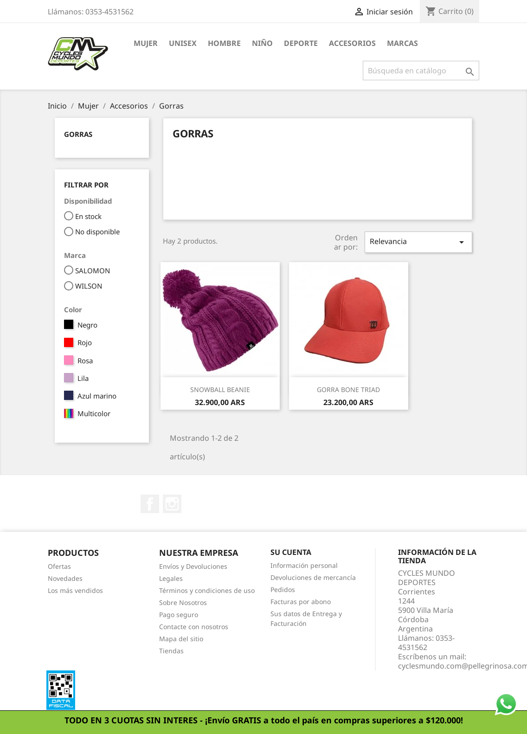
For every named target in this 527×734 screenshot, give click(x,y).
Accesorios (352, 43)
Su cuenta (290, 552)
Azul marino (96, 395)
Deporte (301, 43)
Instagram (172, 504)
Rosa (85, 360)
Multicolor (93, 413)
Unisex (183, 43)
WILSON (88, 285)
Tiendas (171, 650)
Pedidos (282, 589)
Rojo (84, 342)
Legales (171, 578)
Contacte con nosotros (193, 626)
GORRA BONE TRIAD (348, 389)
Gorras (78, 134)
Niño (262, 43)
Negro (87, 324)
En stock (88, 216)
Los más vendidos (75, 590)
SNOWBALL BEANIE (220, 389)
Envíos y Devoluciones (193, 566)
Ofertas (59, 566)
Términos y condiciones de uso (207, 590)
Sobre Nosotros (183, 602)
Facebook (150, 504)
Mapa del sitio (181, 638)
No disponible (97, 231)
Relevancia (418, 242)
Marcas (402, 43)
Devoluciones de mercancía (313, 577)
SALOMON (92, 270)
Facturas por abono (300, 601)
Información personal (304, 565)
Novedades (65, 578)
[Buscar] (421, 70)
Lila (83, 378)
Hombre (224, 43)
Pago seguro (178, 614)
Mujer (146, 43)
